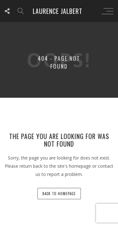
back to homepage (59, 193)
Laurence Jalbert (57, 11)
